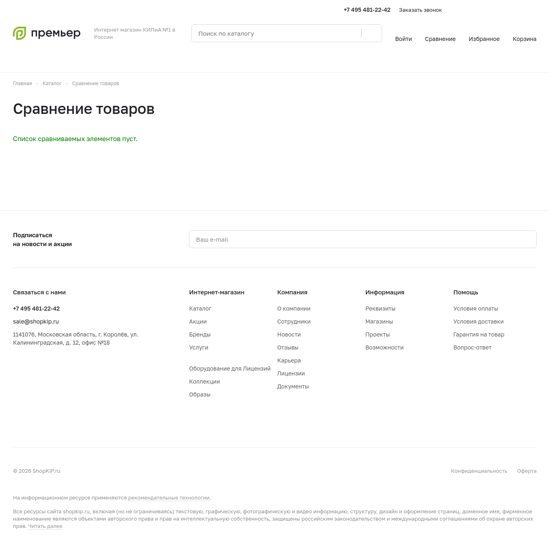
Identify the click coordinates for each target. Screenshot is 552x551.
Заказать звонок (420, 9)
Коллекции (204, 381)
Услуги (198, 347)
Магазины (379, 321)
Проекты (377, 334)
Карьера (289, 360)
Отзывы (288, 347)
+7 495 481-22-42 (367, 9)
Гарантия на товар (479, 334)
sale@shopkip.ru (36, 321)
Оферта (527, 470)
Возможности (384, 347)
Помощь (465, 292)
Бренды (199, 334)
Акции (197, 321)
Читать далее (45, 526)
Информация (385, 292)
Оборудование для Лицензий (230, 368)
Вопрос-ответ (472, 347)
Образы (199, 394)
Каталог (200, 308)
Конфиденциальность (479, 470)
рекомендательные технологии (168, 497)
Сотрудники (294, 321)
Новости (289, 334)
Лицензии (291, 373)
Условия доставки (478, 321)
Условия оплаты (475, 308)
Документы (293, 386)
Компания (292, 292)
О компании (294, 308)
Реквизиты (380, 308)
